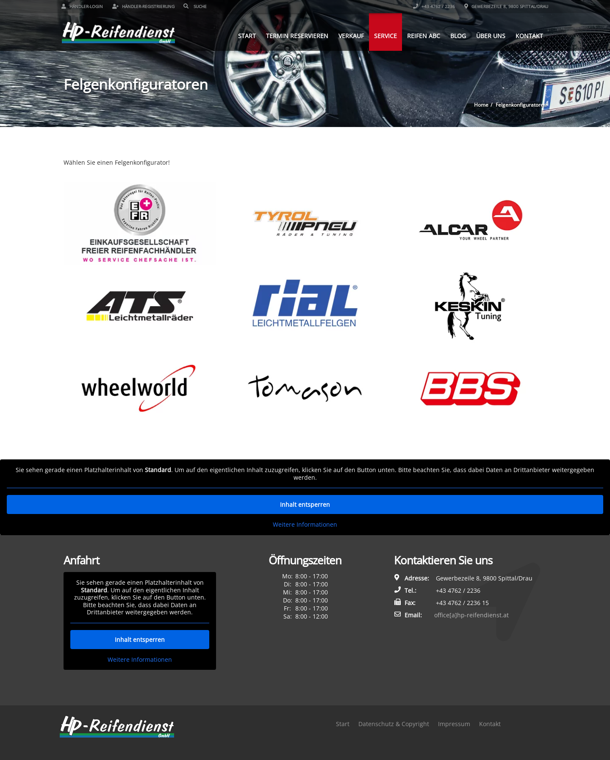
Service (383, 35)
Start (245, 35)
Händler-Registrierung (145, 6)
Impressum (454, 724)
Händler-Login (84, 6)
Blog (456, 35)
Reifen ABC (421, 35)
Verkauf (349, 35)
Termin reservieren (295, 35)
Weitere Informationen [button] (305, 524)
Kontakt (527, 35)
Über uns (488, 35)
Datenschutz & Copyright (393, 724)
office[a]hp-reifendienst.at (471, 615)
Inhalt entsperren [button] (305, 504)
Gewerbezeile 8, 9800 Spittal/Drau (504, 6)
